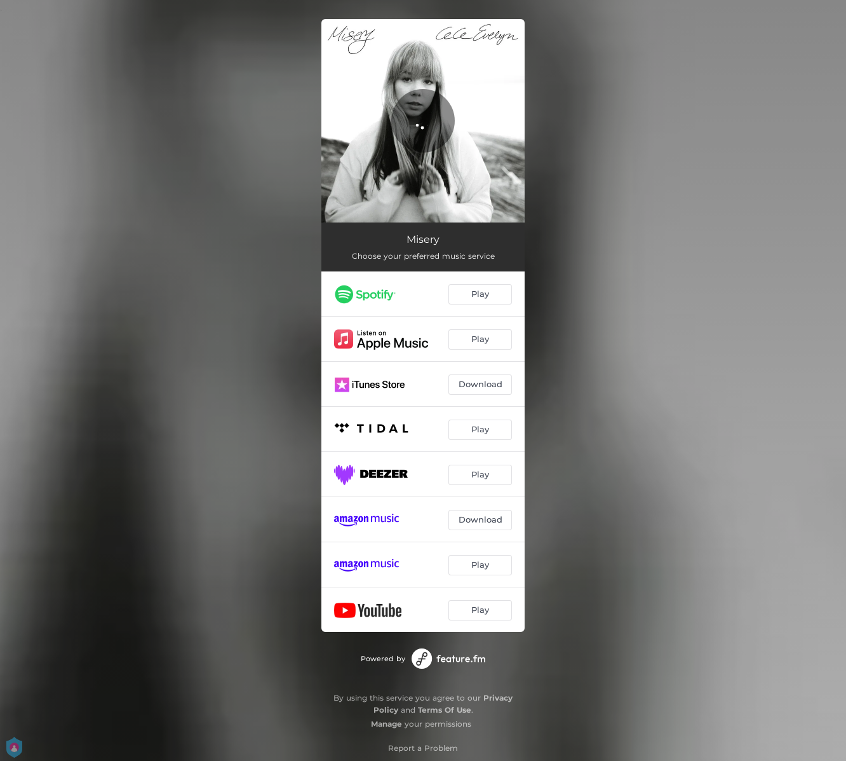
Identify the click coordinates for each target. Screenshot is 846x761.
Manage (386, 724)
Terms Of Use (444, 710)
